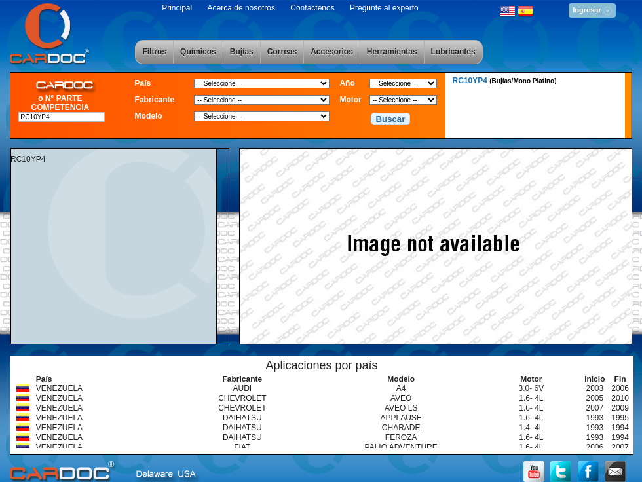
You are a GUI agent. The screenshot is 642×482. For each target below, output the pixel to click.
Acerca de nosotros (241, 7)
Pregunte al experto (384, 7)
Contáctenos (312, 7)
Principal (177, 7)
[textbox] (61, 117)
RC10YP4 (505, 80)
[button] (390, 119)
